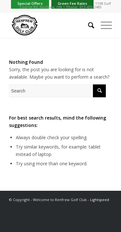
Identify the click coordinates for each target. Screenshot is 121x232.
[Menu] (103, 25)
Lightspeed (99, 199)
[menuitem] (88, 25)
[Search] (88, 25)
